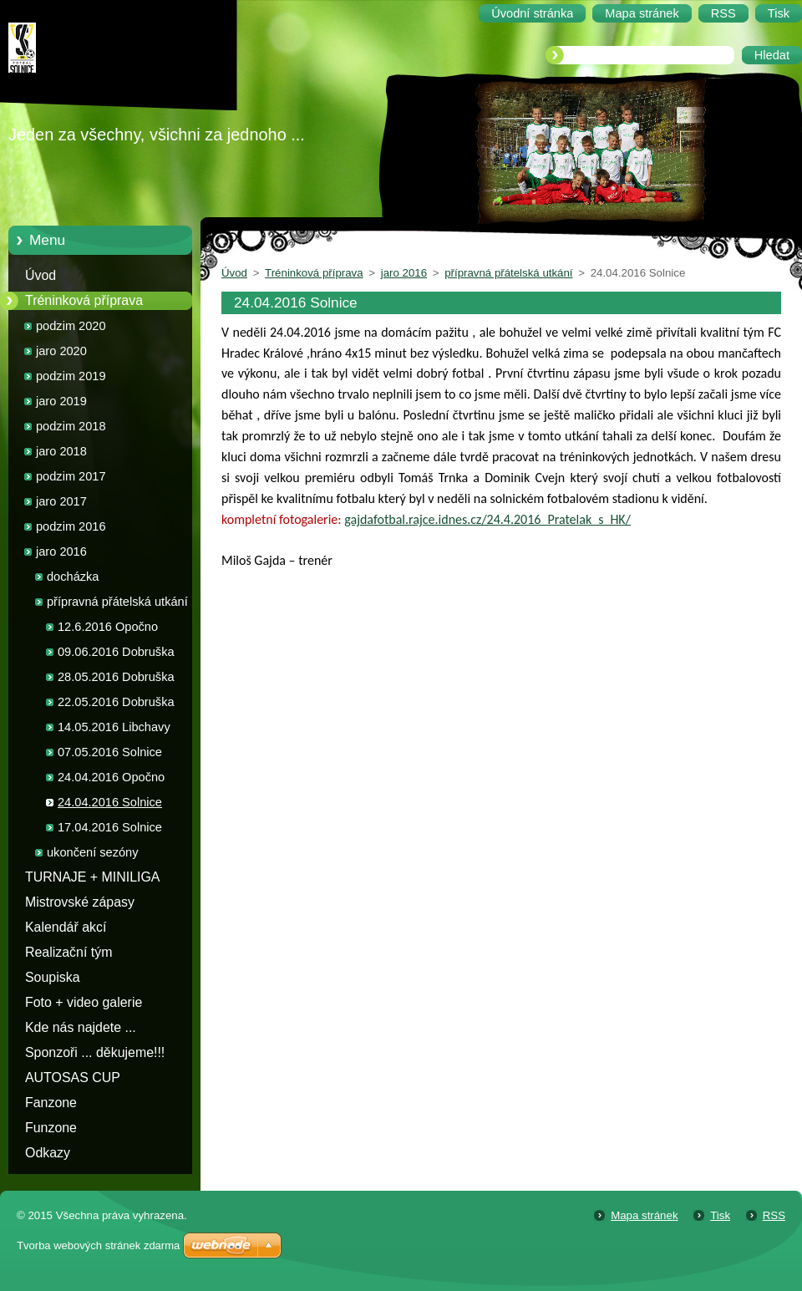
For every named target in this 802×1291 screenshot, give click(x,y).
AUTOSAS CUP (72, 1077)
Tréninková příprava (84, 300)
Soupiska (52, 977)
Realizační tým (68, 952)
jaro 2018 (61, 451)
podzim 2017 (71, 476)
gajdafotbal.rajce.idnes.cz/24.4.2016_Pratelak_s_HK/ (487, 519)
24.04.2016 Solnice (110, 802)
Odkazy (47, 1153)
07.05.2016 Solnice (110, 752)
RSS (774, 1215)
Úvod (40, 275)
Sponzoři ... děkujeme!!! (95, 1052)
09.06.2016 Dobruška (116, 651)
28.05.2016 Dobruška (116, 677)
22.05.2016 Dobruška (116, 702)
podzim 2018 (71, 426)
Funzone (51, 1128)
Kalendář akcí (65, 927)
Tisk (720, 1215)
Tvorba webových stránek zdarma (98, 1245)
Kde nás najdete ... (80, 1027)
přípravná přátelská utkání (117, 601)
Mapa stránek (644, 1215)
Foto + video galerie (83, 1002)
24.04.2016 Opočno (111, 777)
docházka (73, 576)
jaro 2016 (61, 551)
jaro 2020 (61, 351)
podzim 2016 (71, 526)
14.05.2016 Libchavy (114, 727)
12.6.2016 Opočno (108, 626)
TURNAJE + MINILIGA (92, 877)
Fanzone (51, 1102)
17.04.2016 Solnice (110, 827)
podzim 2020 (71, 326)
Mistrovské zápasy (80, 902)
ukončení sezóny (93, 852)
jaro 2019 (61, 401)
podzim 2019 (71, 376)
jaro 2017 (61, 501)
